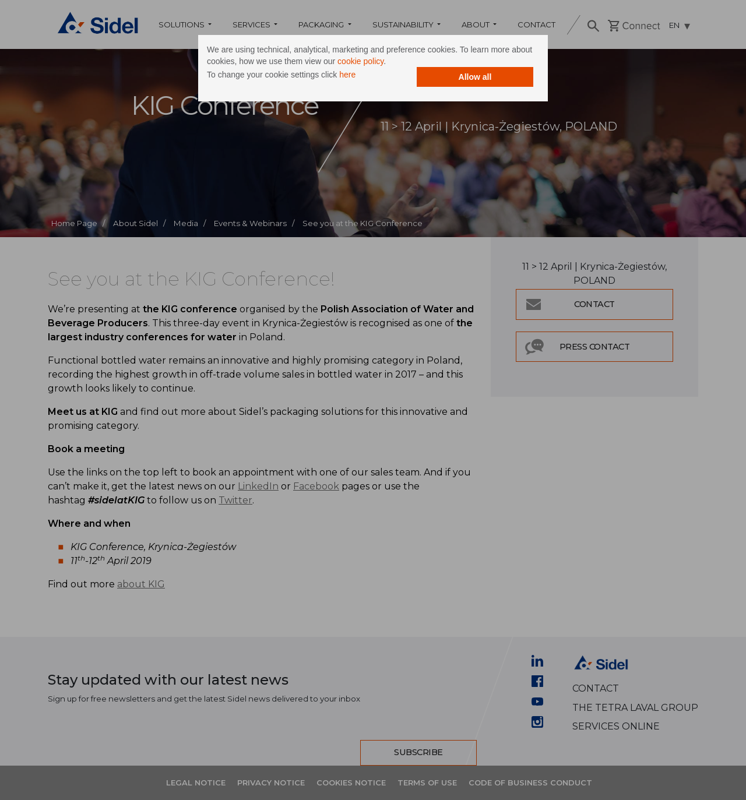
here (347, 74)
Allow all (475, 77)
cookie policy (360, 61)
